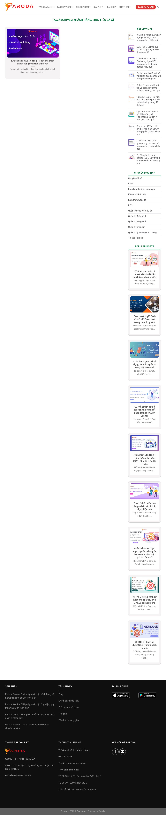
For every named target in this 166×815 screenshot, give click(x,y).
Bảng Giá (111, 7)
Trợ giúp (62, 714)
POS (130, 205)
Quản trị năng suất (137, 221)
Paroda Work (65, 7)
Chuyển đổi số (135, 178)
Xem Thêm (125, 7)
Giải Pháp (98, 7)
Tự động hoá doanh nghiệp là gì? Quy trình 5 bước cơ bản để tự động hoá (148, 159)
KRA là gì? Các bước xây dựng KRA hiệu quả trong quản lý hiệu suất (149, 38)
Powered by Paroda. (96, 811)
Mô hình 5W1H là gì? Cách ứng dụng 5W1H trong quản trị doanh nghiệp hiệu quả (147, 62)
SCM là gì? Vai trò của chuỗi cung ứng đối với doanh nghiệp (148, 50)
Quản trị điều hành (137, 216)
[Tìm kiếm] (158, 7)
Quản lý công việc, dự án (140, 210)
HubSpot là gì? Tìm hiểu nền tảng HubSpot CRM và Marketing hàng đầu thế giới (148, 101)
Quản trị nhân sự (136, 227)
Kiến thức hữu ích (137, 194)
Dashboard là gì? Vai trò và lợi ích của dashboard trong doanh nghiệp (149, 76)
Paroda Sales (47, 7)
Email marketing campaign (141, 189)
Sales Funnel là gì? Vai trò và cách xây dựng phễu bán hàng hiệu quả (148, 88)
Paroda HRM (83, 7)
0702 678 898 (65, 756)
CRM (130, 183)
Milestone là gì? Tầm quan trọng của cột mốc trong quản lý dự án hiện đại (149, 144)
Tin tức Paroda (135, 238)
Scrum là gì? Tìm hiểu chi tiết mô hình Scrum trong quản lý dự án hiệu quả (149, 130)
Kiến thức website (137, 200)
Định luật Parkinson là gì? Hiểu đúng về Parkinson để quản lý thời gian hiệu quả (147, 115)
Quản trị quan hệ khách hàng (142, 232)
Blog (60, 694)
